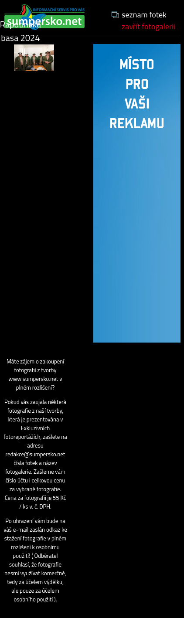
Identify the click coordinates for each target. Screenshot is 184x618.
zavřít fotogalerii (148, 26)
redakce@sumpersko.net (35, 454)
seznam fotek (144, 14)
